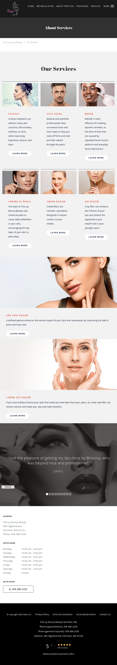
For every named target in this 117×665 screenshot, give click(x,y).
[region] (58, 461)
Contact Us (104, 614)
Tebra (71, 653)
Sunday (25, 573)
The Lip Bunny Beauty (12, 42)
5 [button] (58, 494)
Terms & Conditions (63, 614)
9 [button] (70, 494)
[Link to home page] (16, 9)
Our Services (32, 42)
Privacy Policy (42, 614)
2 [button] (50, 494)
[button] (112, 6)
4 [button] (56, 494)
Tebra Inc (27, 614)
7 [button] (64, 494)
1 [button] (47, 494)
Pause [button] (8, 486)
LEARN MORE (20, 153)
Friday (25, 565)
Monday (25, 549)
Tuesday (25, 553)
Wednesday (25, 557)
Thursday (25, 561)
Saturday (25, 569)
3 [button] (53, 494)
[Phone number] (18, 589)
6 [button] (61, 494)
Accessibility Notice (86, 614)
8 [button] (67, 494)
